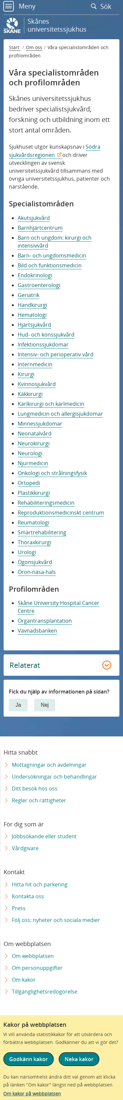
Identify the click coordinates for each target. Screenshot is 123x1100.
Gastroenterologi (39, 285)
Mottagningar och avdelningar (49, 764)
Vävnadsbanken (37, 630)
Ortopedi (29, 483)
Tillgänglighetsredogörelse (44, 991)
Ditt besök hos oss (34, 788)
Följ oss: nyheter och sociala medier (56, 920)
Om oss (34, 47)
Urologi (27, 552)
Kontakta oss (28, 896)
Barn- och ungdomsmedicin (52, 255)
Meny (19, 6)
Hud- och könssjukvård (46, 334)
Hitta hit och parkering (40, 884)
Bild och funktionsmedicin (50, 265)
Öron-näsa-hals (37, 572)
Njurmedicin (33, 463)
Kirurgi (26, 374)
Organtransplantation (45, 620)
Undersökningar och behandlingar (54, 776)
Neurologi (30, 453)
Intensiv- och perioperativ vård (55, 354)
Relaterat (25, 665)
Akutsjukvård (34, 218)
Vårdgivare (25, 848)
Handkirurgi (32, 305)
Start (15, 47)
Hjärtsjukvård (34, 324)
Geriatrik (28, 295)
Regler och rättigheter (39, 800)
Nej (45, 705)
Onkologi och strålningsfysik (52, 473)
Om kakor (24, 979)
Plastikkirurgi (34, 492)
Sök (103, 6)
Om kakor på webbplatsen (32, 1093)
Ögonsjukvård (35, 562)
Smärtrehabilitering (42, 532)
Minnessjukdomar (40, 423)
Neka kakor (79, 1059)
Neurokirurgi (34, 443)
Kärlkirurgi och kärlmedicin (51, 403)
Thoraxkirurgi (34, 542)
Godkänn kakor (28, 1059)
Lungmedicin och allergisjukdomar (60, 413)
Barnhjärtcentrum (40, 227)
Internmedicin (35, 364)
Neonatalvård (34, 433)
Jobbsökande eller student (44, 836)
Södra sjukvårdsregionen (54, 151)
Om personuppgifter (37, 967)
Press (19, 908)
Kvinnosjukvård (37, 384)
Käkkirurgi (30, 394)
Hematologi (32, 314)
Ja (18, 705)
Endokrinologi (35, 275)
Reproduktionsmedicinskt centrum (61, 512)
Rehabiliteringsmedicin (46, 502)
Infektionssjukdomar (43, 344)
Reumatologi (33, 522)
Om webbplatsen (33, 956)
